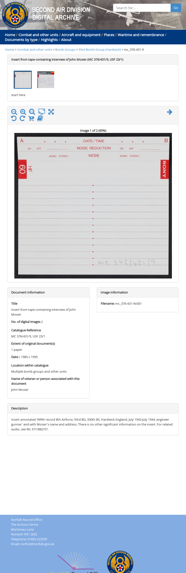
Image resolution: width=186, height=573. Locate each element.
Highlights (49, 39)
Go (176, 7)
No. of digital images (25, 321)
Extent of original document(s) (33, 343)
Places (109, 34)
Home (10, 34)
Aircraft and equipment (81, 34)
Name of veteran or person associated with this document (45, 381)
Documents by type (21, 39)
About (66, 39)
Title (14, 303)
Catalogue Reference (26, 330)
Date (14, 357)
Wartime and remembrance (141, 34)
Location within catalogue (29, 365)
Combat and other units (38, 34)
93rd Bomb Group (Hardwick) (100, 49)
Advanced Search (168, 14)
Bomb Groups (65, 49)
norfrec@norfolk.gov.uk (37, 544)
